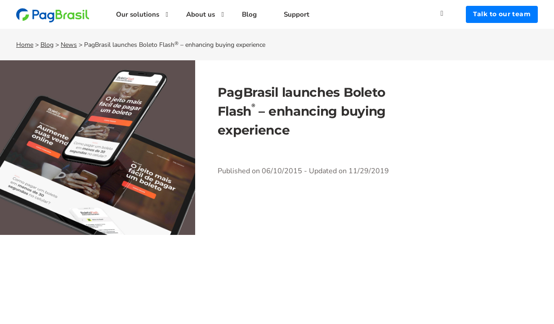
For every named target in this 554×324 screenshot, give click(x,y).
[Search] (453, 13)
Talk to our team (502, 14)
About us (200, 14)
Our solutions (137, 14)
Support (296, 14)
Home (24, 44)
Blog (249, 14)
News (69, 44)
